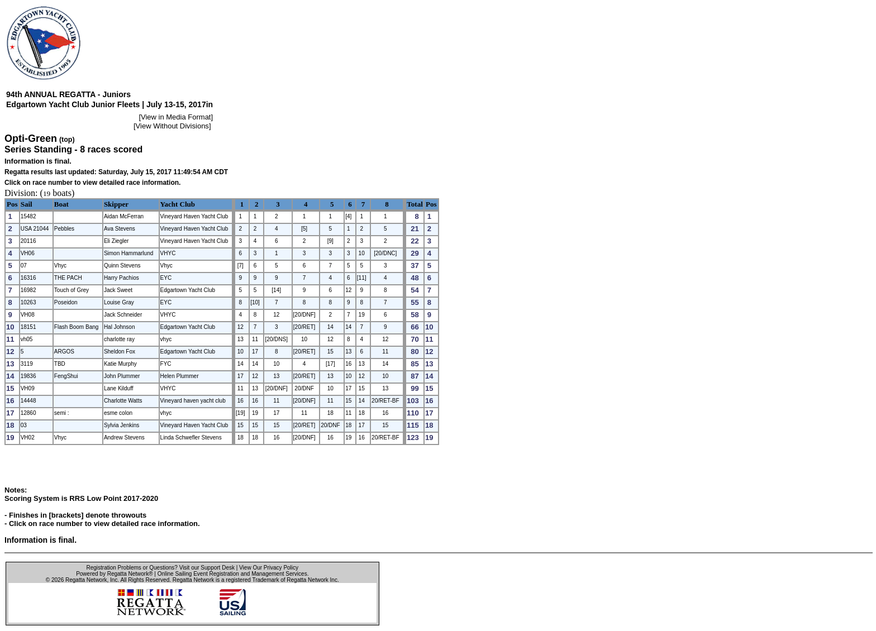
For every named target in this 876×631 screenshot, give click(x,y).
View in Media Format (176, 117)
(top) (67, 140)
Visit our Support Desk (207, 568)
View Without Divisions (172, 126)
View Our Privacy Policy (268, 568)
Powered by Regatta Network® (114, 574)
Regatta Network (86, 580)
